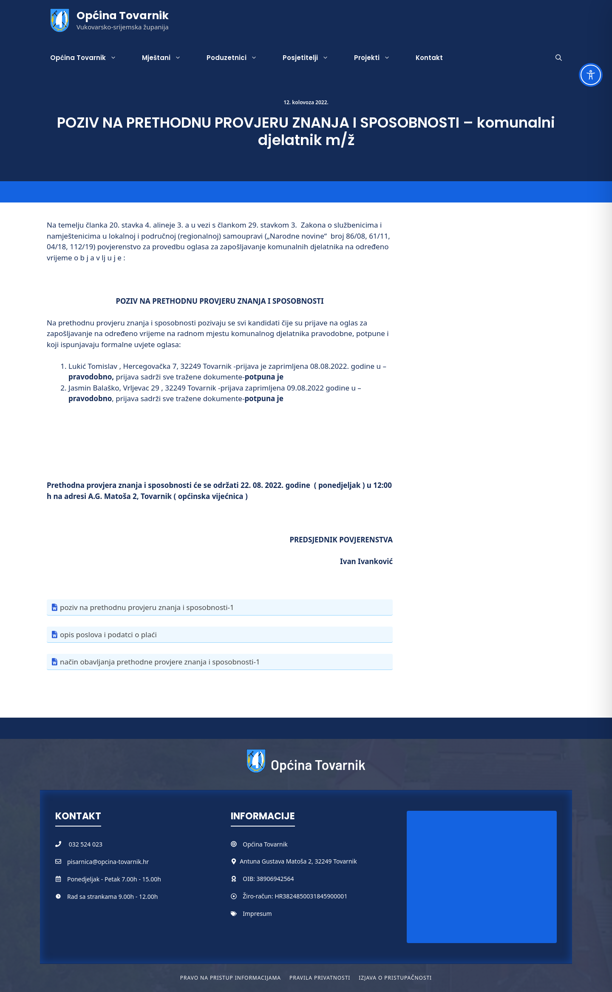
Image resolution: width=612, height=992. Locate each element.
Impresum (257, 913)
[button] (559, 58)
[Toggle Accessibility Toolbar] (591, 75)
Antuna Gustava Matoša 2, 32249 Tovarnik (298, 861)
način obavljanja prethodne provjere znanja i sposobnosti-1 (160, 662)
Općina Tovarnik (122, 15)
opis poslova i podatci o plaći (108, 634)
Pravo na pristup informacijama (230, 977)
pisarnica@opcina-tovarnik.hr (108, 862)
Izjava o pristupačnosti (395, 977)
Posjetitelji (312, 58)
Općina (253, 844)
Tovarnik (275, 844)
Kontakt (429, 57)
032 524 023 (85, 844)
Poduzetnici (238, 58)
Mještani (168, 58)
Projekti (378, 58)
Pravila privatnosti (319, 977)
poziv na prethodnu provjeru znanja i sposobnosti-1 (147, 607)
